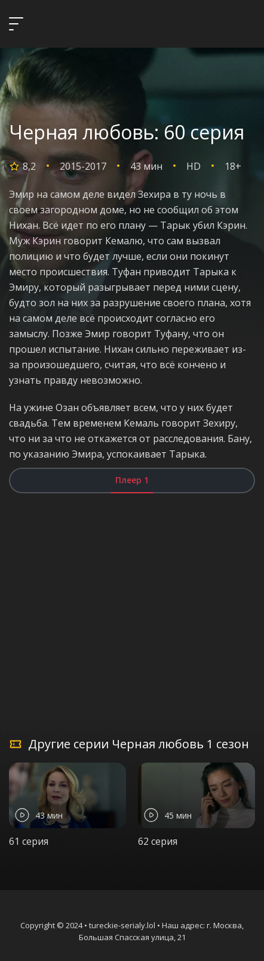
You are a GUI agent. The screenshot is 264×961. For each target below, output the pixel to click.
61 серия (28, 841)
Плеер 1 (132, 480)
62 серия (157, 841)
